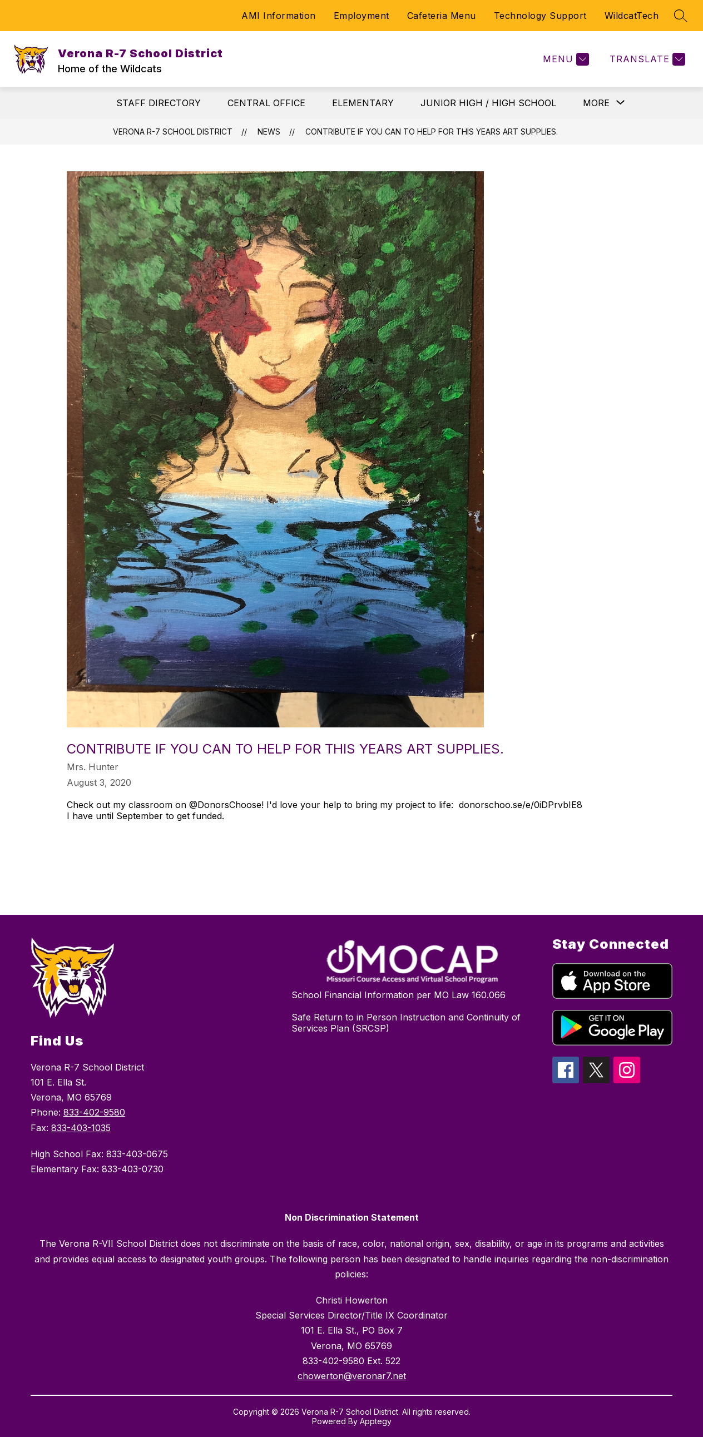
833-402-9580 (94, 1112)
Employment (361, 15)
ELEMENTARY (363, 102)
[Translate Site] (646, 59)
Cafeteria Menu (441, 15)
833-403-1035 (81, 1127)
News (269, 131)
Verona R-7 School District (172, 131)
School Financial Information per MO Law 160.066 (398, 994)
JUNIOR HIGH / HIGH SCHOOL (488, 102)
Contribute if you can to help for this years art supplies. (431, 131)
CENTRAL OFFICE (266, 102)
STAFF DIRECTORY (158, 102)
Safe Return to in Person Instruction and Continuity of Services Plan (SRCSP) (406, 1023)
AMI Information (278, 15)
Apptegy (376, 1421)
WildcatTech (632, 15)
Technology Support (540, 15)
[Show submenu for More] (596, 103)
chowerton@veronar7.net (352, 1375)
